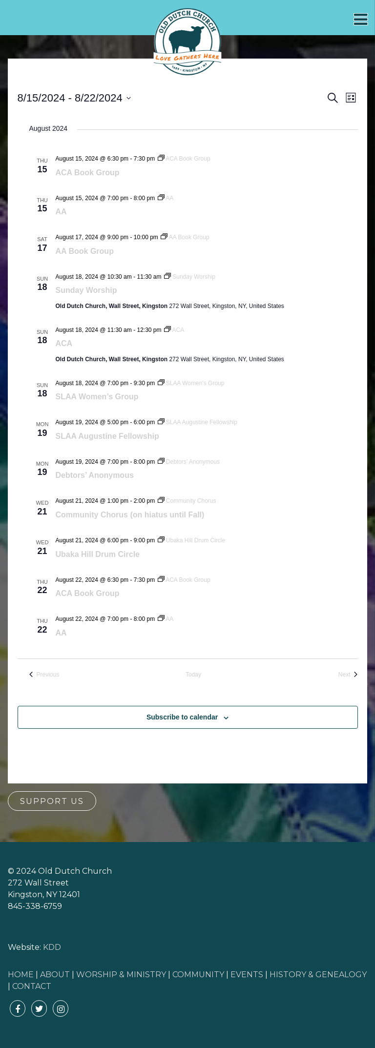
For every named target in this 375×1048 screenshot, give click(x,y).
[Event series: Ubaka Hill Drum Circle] (192, 540)
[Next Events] (348, 675)
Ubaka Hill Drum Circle (98, 554)
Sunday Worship (86, 290)
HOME (21, 974)
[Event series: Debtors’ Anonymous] (189, 461)
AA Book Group (85, 251)
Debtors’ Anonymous (95, 475)
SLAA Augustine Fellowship (107, 436)
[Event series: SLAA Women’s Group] (191, 383)
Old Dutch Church (187, 42)
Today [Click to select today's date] (193, 674)
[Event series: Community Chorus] (187, 500)
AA (61, 211)
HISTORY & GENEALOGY (318, 974)
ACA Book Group (88, 172)
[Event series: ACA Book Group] (184, 158)
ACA (64, 343)
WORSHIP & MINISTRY (121, 974)
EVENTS (246, 974)
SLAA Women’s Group (97, 396)
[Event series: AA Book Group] (185, 237)
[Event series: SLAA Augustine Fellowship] (197, 422)
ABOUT (55, 974)
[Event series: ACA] (174, 330)
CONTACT (31, 986)
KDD (52, 947)
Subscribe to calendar (182, 717)
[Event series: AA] (166, 198)
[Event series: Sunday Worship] (189, 276)
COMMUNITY (198, 974)
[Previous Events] (44, 675)
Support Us (52, 801)
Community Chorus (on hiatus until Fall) (130, 515)
